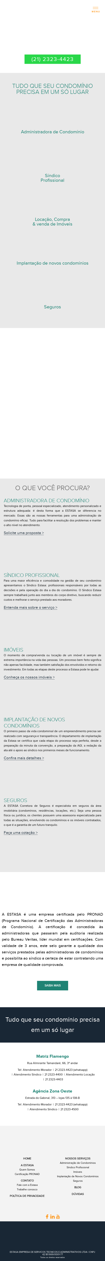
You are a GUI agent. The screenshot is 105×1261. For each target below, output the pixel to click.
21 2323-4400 (54, 1074)
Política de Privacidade (27, 1196)
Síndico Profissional (78, 1167)
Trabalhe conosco (27, 1189)
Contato (27, 1180)
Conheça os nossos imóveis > (29, 677)
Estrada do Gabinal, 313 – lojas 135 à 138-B (52, 1098)
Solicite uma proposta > (24, 533)
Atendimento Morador (37, 1070)
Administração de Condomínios (78, 1163)
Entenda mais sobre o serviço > (30, 608)
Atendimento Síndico (27, 1074)
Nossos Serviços (77, 1158)
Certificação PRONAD (27, 1174)
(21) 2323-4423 (52, 59)
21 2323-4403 (54, 1079)
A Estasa (27, 1165)
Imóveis (77, 1172)
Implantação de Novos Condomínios (78, 1176)
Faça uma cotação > (21, 833)
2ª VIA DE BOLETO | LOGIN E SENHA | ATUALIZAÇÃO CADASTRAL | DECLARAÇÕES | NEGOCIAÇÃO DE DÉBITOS (53, 41)
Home (27, 1158)
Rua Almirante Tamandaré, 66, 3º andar (52, 1063)
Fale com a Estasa (27, 1185)
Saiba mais (53, 985)
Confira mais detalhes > (24, 758)
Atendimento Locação (80, 1074)
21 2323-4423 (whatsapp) (71, 1070)
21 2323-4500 (69, 1109)
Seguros (78, 1181)
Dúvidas (78, 1194)
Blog (77, 1187)
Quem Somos (27, 1169)
